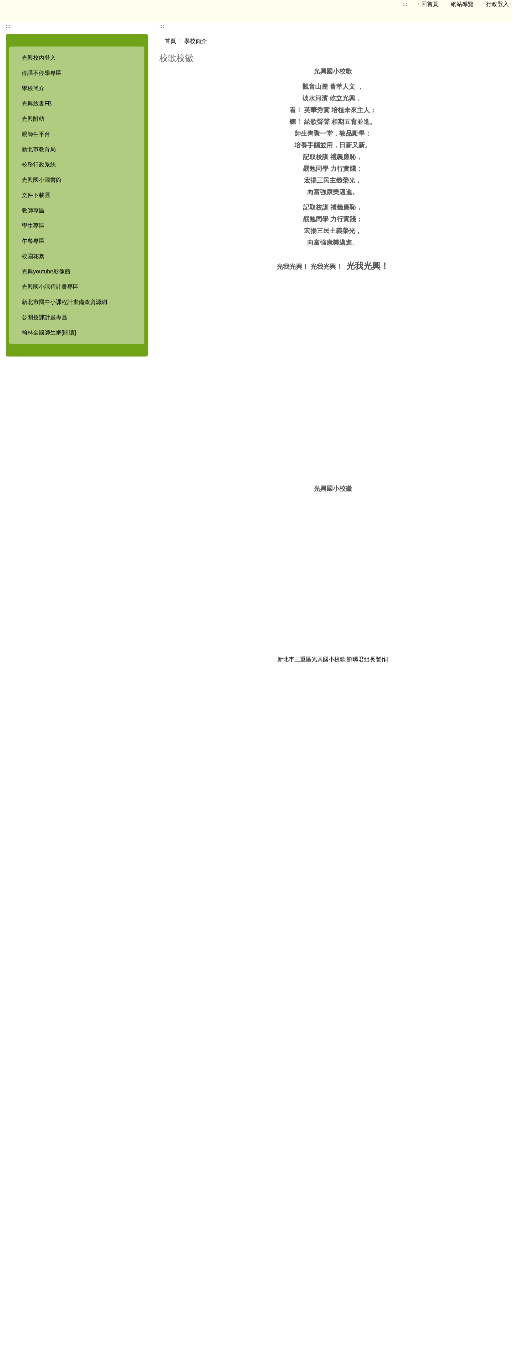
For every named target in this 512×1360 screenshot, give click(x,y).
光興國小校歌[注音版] (344, 898)
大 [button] (500, 148)
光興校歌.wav (181, 1166)
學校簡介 (195, 118)
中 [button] (486, 148)
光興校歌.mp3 (181, 1179)
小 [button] (472, 148)
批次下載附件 (188, 1194)
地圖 (221, 1296)
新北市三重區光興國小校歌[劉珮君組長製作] (333, 749)
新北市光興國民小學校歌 (333, 1033)
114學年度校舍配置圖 (269, 1296)
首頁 (170, 118)
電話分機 (290, 1304)
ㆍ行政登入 (492, 4)
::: (393, 4)
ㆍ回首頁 (416, 4)
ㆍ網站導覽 (453, 4)
